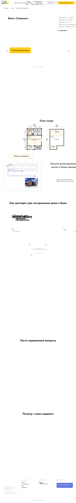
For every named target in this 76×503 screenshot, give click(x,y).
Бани (27, 4)
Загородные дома (37, 1)
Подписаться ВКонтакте (64, 484)
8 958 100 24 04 (7, 490)
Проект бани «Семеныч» (23, 8)
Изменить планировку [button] (21, 156)
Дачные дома (39, 3)
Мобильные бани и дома (37, 4)
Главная (28, 1)
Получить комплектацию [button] (20, 50)
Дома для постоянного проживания (24, 3)
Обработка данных (44, 483)
